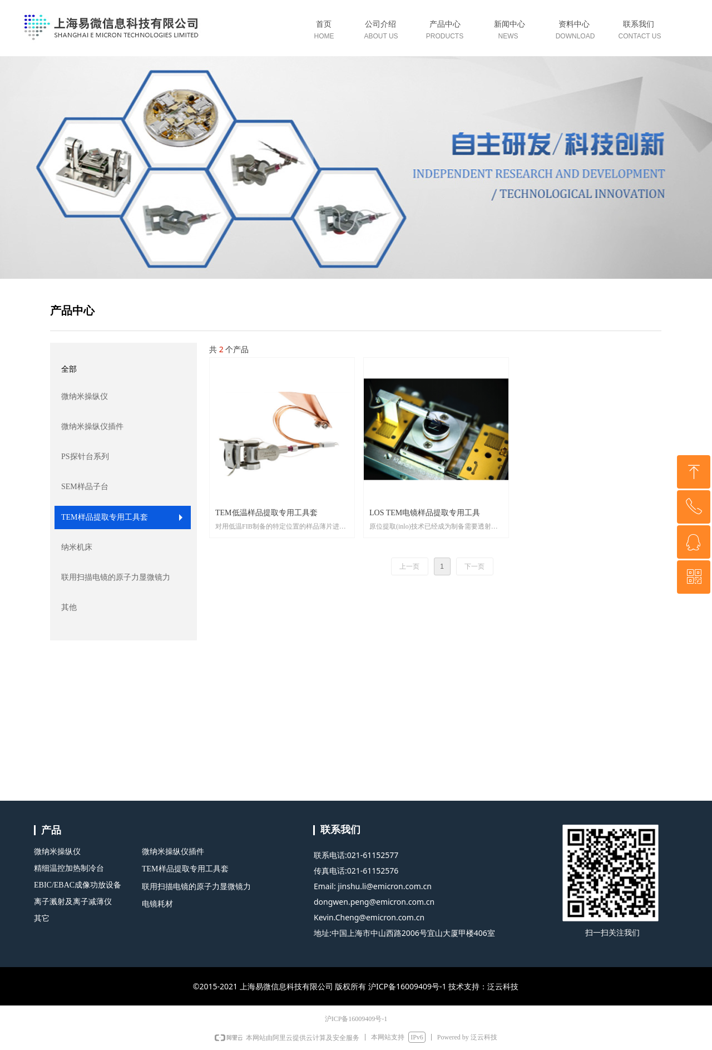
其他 (69, 607)
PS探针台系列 (85, 456)
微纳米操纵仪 (84, 396)
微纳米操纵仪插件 (92, 426)
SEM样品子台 (84, 486)
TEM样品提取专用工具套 (104, 517)
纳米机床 (76, 547)
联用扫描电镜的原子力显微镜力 (115, 577)
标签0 (446, 32)
